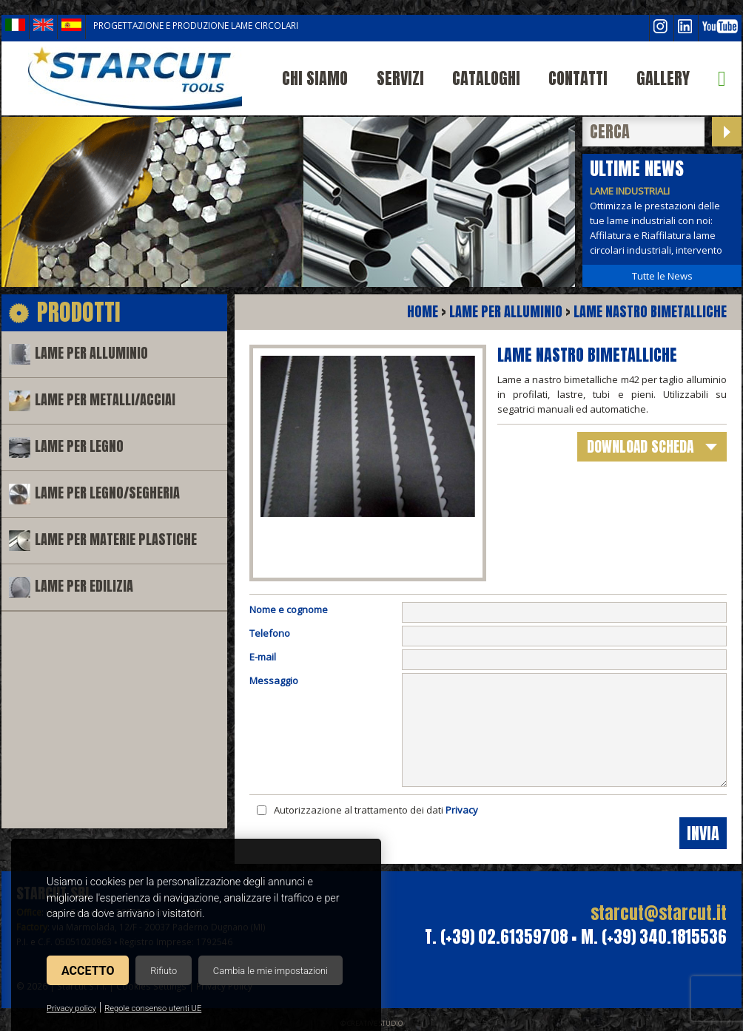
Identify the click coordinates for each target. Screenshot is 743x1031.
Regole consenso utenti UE (152, 1008)
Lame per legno (79, 446)
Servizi (400, 78)
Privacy (462, 810)
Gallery (663, 78)
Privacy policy (71, 1008)
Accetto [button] (87, 971)
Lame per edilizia (84, 586)
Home (422, 312)
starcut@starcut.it (659, 913)
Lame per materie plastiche (116, 540)
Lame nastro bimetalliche (650, 312)
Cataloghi (486, 78)
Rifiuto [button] (163, 970)
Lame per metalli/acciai (105, 400)
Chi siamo (315, 78)
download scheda (640, 446)
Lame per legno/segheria (107, 493)
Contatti (578, 78)
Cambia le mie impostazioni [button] (270, 970)
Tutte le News (662, 276)
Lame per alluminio (91, 353)
